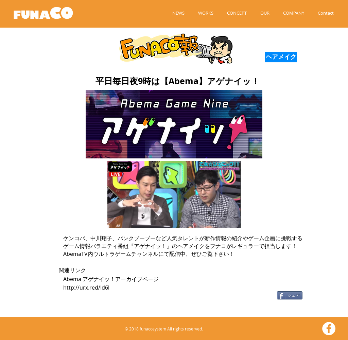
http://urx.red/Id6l (86, 287)
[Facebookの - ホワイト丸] (328, 328)
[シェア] (289, 295)
